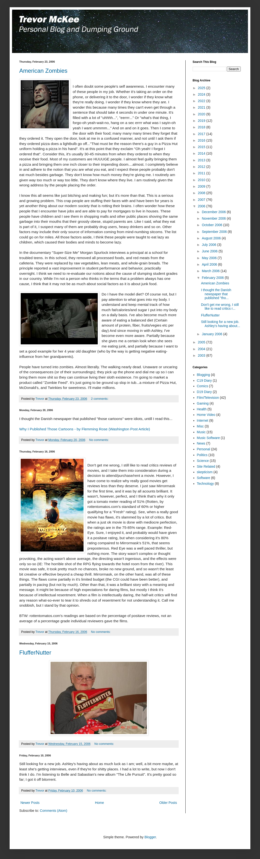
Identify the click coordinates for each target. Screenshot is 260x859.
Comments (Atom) (53, 811)
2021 (202, 107)
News (201, 443)
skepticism (205, 472)
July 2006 (209, 245)
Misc (200, 426)
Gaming (203, 403)
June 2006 (210, 251)
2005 (202, 342)
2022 (202, 101)
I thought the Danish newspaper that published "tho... (216, 294)
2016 (202, 140)
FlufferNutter (35, 652)
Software (203, 478)
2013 (202, 160)
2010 (202, 180)
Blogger (150, 837)
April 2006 (210, 264)
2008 (202, 193)
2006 (202, 206)
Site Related (206, 466)
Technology (205, 483)
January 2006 (212, 334)
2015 (202, 147)
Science (203, 461)
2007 (202, 200)
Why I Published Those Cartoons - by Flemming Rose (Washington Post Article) (84, 429)
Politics (202, 455)
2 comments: (100, 398)
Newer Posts (29, 803)
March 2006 (211, 271)
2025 (202, 88)
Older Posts (168, 803)
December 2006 (214, 212)
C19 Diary (204, 380)
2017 (202, 134)
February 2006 (213, 278)
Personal (203, 449)
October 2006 (212, 225)
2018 (202, 127)
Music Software (208, 438)
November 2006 (214, 218)
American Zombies (43, 70)
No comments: (99, 440)
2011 (202, 173)
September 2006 (215, 232)
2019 (202, 121)
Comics (202, 386)
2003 (202, 355)
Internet (202, 420)
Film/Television (208, 398)
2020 (202, 114)
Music (201, 432)
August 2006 (212, 238)
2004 (202, 349)
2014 (202, 153)
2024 (202, 94)
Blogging (203, 375)
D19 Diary (204, 392)
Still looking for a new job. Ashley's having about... (220, 324)
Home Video (206, 415)
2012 (202, 167)
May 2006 (209, 258)
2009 (202, 186)
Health (202, 409)
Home (99, 803)
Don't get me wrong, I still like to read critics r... (220, 307)
